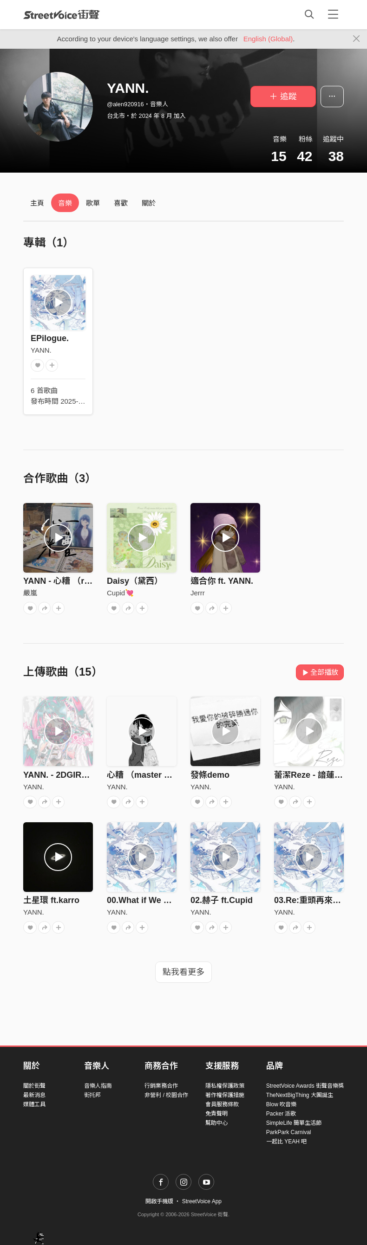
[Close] (356, 39)
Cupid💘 (120, 593)
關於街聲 (34, 1086)
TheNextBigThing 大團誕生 (299, 1095)
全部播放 (319, 672)
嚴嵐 (30, 593)
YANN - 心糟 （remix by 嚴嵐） (83, 581)
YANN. (41, 350)
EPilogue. (50, 338)
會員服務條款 (222, 1104)
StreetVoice (61, 14)
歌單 (93, 203)
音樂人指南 (98, 1086)
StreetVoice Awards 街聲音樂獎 (305, 1086)
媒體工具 (34, 1104)
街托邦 (92, 1095)
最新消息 (34, 1095)
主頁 (37, 203)
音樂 (65, 203)
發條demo (209, 775)
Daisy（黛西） (135, 581)
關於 (149, 203)
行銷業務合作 (161, 1086)
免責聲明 (216, 1113)
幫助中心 (216, 1123)
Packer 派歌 (281, 1113)
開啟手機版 (159, 1201)
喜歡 (121, 203)
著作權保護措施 (224, 1095)
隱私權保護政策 (224, 1086)
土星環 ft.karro (51, 900)
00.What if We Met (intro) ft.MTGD (173, 900)
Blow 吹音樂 (281, 1104)
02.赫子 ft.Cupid (221, 900)
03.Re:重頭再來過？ (311, 900)
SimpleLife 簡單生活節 (293, 1123)
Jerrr (197, 593)
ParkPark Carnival (288, 1132)
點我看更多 (183, 972)
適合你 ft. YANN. (221, 581)
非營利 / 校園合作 (166, 1095)
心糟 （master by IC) (147, 775)
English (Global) (268, 39)
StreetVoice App (202, 1201)
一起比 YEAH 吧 (286, 1141)
